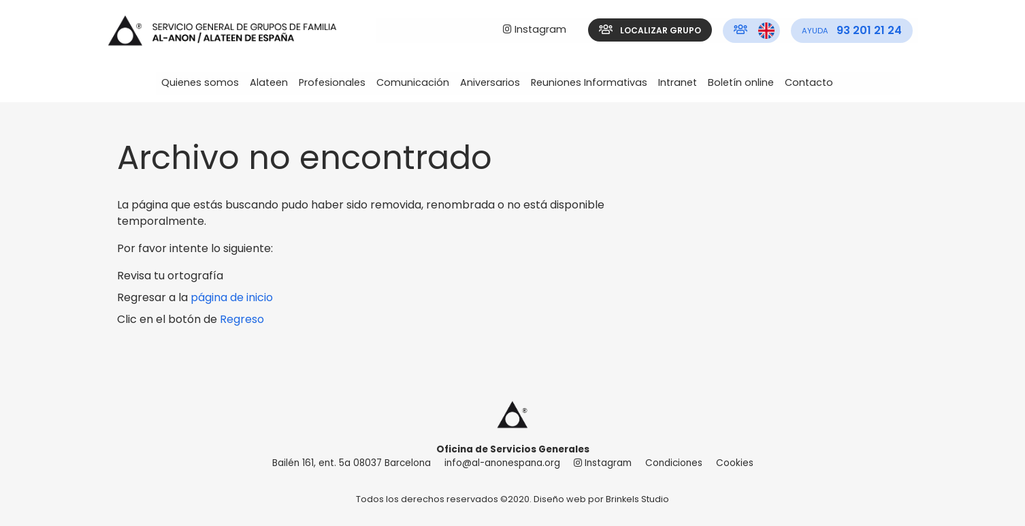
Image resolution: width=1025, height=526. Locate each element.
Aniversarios (490, 82)
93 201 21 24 (852, 30)
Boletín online (741, 82)
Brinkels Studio (637, 499)
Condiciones (673, 463)
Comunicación (412, 82)
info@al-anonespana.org (502, 463)
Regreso (242, 319)
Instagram (534, 29)
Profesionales (332, 82)
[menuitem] (534, 30)
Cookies (734, 463)
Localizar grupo (650, 30)
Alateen (269, 82)
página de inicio (232, 297)
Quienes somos (200, 82)
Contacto (809, 82)
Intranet (677, 82)
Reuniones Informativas (589, 82)
